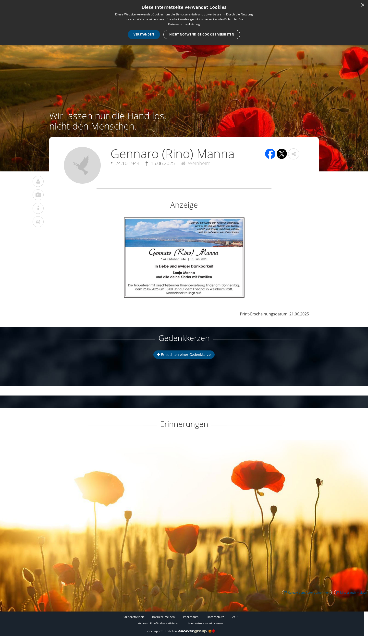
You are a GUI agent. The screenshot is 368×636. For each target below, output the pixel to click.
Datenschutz (215, 617)
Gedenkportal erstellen (180, 631)
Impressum (190, 617)
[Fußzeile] (180, 620)
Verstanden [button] (144, 34)
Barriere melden (163, 617)
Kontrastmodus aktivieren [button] (205, 623)
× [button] (362, 5)
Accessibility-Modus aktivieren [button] (158, 623)
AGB (235, 617)
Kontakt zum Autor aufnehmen (307, 592)
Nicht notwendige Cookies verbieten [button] (201, 34)
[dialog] (184, 22)
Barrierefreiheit (133, 617)
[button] (293, 153)
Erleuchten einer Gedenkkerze (184, 354)
